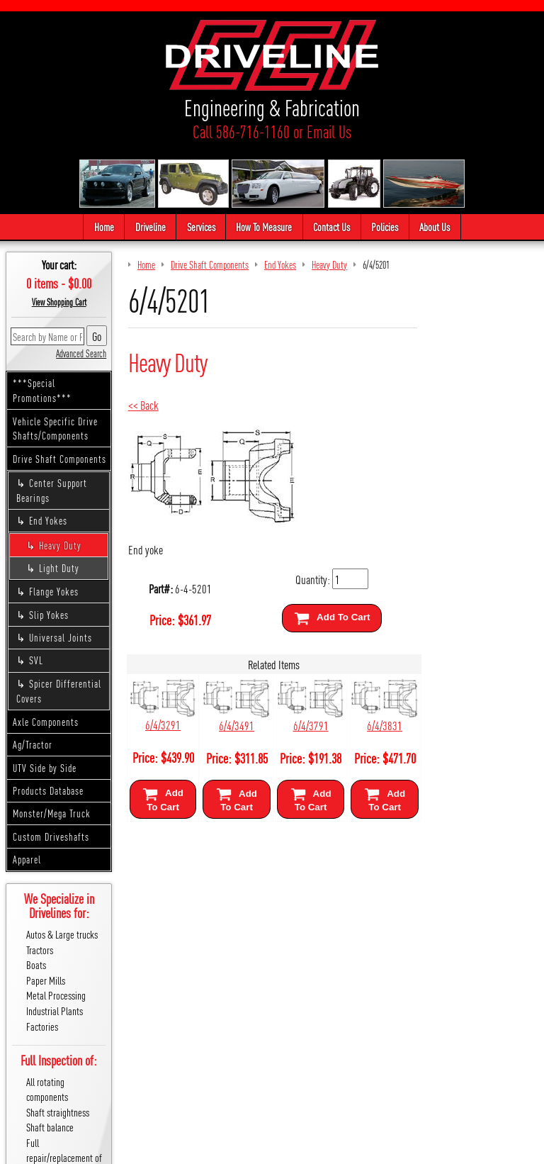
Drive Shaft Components (59, 459)
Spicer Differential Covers (58, 690)
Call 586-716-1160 (241, 131)
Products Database (48, 790)
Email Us (329, 131)
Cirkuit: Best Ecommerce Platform (336, 1147)
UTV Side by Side (44, 768)
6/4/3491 (235, 725)
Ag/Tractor (32, 745)
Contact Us (331, 226)
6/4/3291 (162, 724)
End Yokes (48, 521)
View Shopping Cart (59, 302)
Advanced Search (81, 353)
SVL (36, 661)
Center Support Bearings (51, 490)
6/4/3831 (381, 725)
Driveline (150, 226)
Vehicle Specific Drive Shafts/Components (55, 428)
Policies (384, 226)
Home (104, 226)
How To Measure (265, 226)
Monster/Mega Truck (52, 814)
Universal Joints (60, 638)
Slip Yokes (49, 615)
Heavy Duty (60, 545)
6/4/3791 (308, 725)
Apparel (27, 860)
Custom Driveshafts (51, 836)
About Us (434, 226)
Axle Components (46, 722)
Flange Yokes (54, 592)
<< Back (143, 404)
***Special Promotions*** (42, 390)
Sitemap (255, 1147)
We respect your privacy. (191, 1147)
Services (201, 226)
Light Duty (59, 568)
